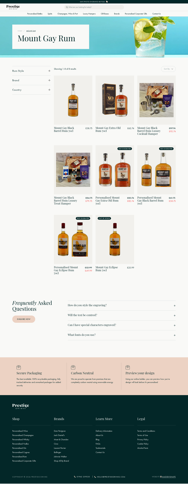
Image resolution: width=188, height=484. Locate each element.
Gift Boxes (105, 13)
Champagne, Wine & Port (68, 13)
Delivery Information (104, 431)
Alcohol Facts (142, 448)
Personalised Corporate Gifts (136, 13)
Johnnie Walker (60, 457)
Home (20, 31)
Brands (117, 13)
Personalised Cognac (21, 452)
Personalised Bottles (34, 13)
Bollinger (57, 452)
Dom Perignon (60, 431)
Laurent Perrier (60, 448)
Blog (97, 440)
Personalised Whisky (20, 440)
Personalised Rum (19, 457)
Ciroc (56, 444)
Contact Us (156, 13)
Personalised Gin (19, 448)
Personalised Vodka (20, 444)
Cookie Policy (142, 444)
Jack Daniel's (59, 435)
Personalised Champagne (22, 435)
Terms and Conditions (146, 431)
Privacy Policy (142, 440)
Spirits (50, 13)
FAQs (98, 444)
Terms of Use (142, 435)
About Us (99, 435)
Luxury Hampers (89, 13)
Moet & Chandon (61, 440)
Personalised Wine (20, 431)
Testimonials (100, 448)
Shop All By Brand (61, 461)
